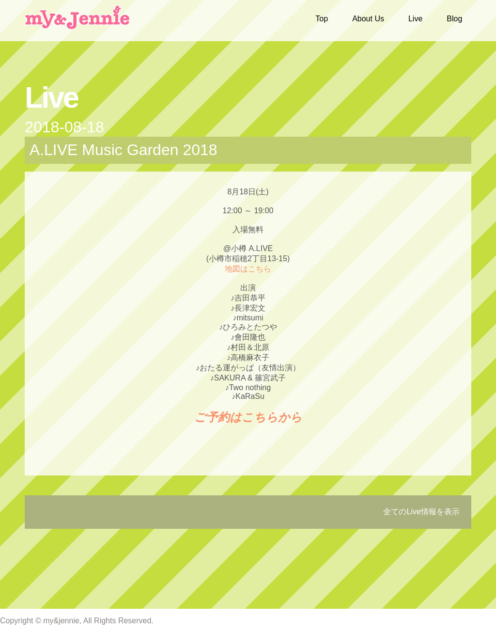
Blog (454, 19)
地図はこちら (248, 269)
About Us (368, 19)
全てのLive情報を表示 (421, 511)
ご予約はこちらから (248, 417)
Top (321, 19)
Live (415, 19)
